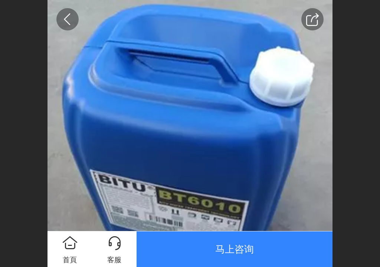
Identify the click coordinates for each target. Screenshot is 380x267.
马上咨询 (234, 249)
